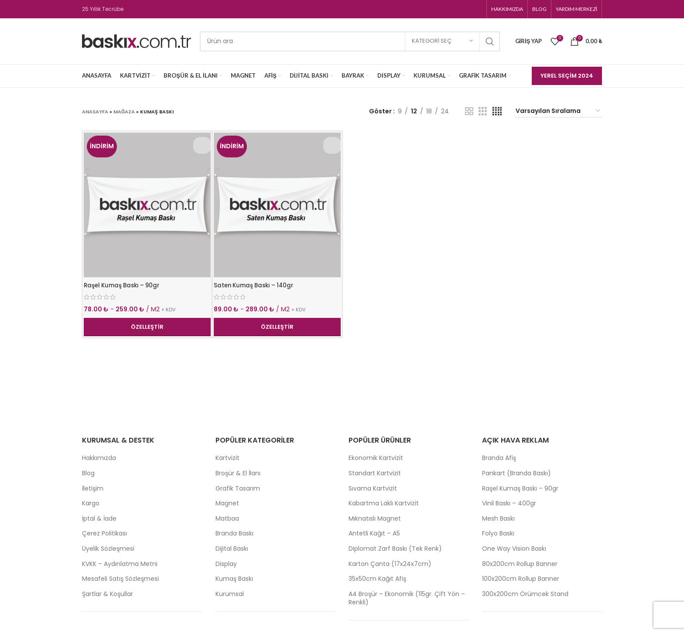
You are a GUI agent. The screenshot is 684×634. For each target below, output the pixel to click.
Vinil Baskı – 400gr (509, 503)
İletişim (92, 488)
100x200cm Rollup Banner (520, 579)
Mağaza (124, 111)
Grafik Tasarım (237, 488)
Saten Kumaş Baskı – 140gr (256, 285)
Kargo (90, 503)
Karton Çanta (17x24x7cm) (390, 564)
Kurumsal (229, 594)
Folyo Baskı (498, 533)
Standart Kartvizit (375, 473)
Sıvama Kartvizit (373, 488)
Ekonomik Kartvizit (376, 458)
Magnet (227, 503)
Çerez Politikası (104, 533)
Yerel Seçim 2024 (566, 76)
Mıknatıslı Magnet (375, 519)
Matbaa (227, 519)
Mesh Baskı (498, 519)
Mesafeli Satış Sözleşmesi (120, 579)
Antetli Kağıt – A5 (374, 533)
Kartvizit (227, 458)
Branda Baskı (234, 533)
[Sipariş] (558, 111)
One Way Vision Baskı (514, 549)
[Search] (350, 41)
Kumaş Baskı (234, 579)
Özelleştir (147, 327)
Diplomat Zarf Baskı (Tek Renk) (395, 549)
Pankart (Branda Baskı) (516, 473)
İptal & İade (99, 519)
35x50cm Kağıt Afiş (377, 579)
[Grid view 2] (469, 111)
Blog (88, 473)
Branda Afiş (499, 458)
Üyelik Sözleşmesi (108, 549)
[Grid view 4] (497, 111)
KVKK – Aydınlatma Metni (119, 564)
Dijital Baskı (231, 549)
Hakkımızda (99, 458)
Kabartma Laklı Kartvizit (384, 503)
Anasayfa (95, 111)
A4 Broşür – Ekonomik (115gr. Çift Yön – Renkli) (407, 598)
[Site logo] (136, 40)
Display (226, 564)
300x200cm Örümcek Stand (525, 594)
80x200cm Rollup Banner (519, 564)
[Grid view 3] (483, 111)
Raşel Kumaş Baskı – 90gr (124, 285)
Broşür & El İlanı (237, 473)
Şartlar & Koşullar (107, 594)
